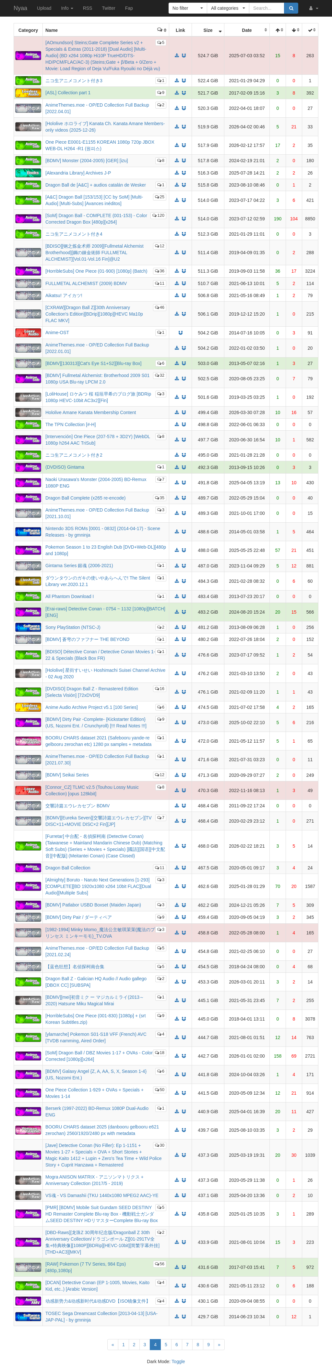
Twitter (108, 8)
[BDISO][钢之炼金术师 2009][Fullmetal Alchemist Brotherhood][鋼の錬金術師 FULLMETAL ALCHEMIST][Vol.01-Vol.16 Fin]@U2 (94, 252)
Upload (44, 8)
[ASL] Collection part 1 (67, 92)
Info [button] (67, 8)
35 (159, 497)
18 (159, 1052)
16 (159, 688)
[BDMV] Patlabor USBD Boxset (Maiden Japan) (93, 904)
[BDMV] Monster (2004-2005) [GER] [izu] (86, 160)
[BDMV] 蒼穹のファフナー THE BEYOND (87, 639)
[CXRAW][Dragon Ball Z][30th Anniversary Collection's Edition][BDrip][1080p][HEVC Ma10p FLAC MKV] (94, 314)
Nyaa (20, 8)
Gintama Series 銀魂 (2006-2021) (79, 565)
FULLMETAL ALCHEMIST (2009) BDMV (86, 283)
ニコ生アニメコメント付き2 (73, 455)
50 (159, 1089)
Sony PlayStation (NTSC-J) (73, 627)
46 (159, 307)
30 (159, 1145)
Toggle (178, 1361)
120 (158, 215)
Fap (129, 8)
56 (159, 1263)
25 (159, 196)
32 (159, 375)
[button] (313, 8)
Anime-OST (57, 332)
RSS (87, 8)
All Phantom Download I (69, 596)
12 (159, 245)
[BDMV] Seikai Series (67, 774)
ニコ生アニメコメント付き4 (73, 234)
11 (159, 283)
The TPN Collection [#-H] (70, 424)
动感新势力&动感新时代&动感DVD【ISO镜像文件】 (97, 1301)
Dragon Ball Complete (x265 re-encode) (85, 498)
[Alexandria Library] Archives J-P (78, 173)
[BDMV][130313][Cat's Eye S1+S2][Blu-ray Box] (93, 363)
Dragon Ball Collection (67, 867)
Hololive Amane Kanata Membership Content (90, 412)
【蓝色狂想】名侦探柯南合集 (74, 966)
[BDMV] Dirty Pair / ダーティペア (78, 917)
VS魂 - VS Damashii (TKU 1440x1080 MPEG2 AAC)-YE (102, 1195)
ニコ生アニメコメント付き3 (73, 80)
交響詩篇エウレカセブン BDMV (77, 805)
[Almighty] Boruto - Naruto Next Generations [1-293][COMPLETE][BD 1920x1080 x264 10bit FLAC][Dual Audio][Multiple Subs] (98, 886)
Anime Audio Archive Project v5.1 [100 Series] (91, 707)
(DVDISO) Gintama (64, 467)
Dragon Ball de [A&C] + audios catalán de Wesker (95, 185)
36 (159, 270)
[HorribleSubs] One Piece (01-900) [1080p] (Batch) (96, 271)
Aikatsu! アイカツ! (63, 295)
